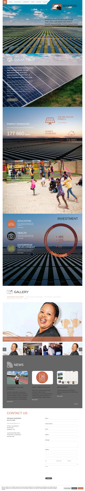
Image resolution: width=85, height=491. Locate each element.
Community (24, 2)
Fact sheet (12, 99)
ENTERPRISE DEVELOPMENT (16, 297)
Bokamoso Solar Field (15, 298)
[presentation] (55, 472)
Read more (10, 95)
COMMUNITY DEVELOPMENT (53, 297)
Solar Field (17, 2)
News (30, 2)
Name (46, 418)
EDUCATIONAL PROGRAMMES (35, 297)
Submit (48, 478)
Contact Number (48, 423)
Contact (43, 2)
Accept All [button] (81, 488)
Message (47, 440)
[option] (12, 349)
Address (47, 449)
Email (46, 429)
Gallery (36, 2)
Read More (74, 488)
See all (26, 298)
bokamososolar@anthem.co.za (13, 423)
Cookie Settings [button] (67, 488)
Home (10, 2)
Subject (47, 434)
